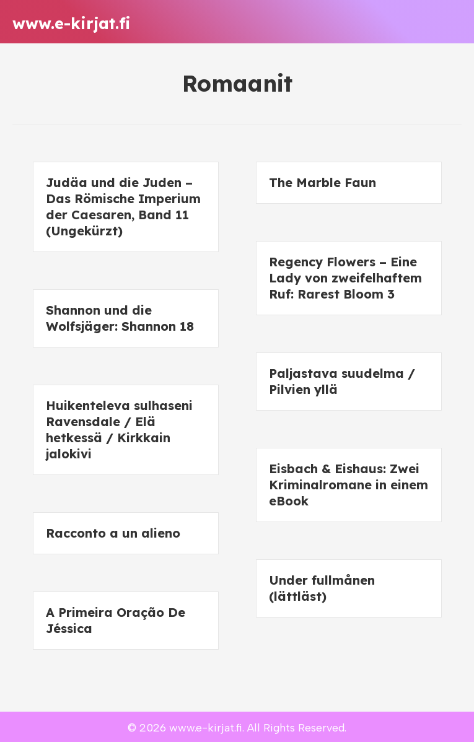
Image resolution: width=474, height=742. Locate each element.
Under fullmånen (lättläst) (322, 588)
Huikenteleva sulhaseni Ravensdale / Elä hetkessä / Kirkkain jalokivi (119, 429)
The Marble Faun (322, 182)
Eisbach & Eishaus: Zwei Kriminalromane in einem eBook (348, 484)
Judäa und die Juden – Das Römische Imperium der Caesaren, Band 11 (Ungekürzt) (123, 206)
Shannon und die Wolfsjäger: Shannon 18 (120, 318)
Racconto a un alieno (113, 533)
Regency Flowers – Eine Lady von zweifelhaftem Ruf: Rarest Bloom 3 (345, 278)
